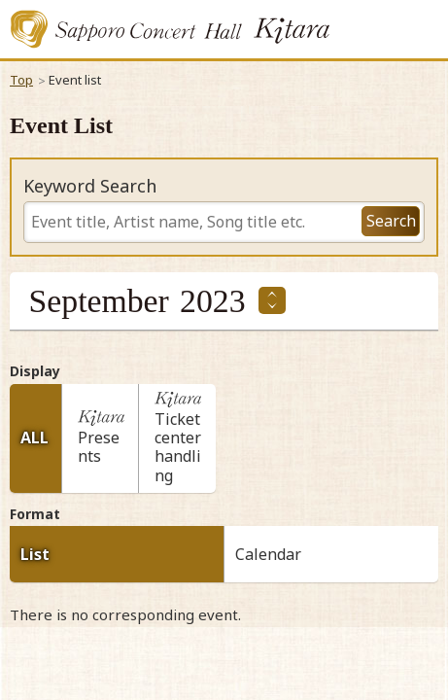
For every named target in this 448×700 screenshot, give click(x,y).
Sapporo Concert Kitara (170, 29)
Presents (106, 450)
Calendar (268, 554)
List (35, 554)
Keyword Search (89, 186)
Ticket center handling (183, 441)
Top (21, 79)
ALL (34, 437)
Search (391, 220)
